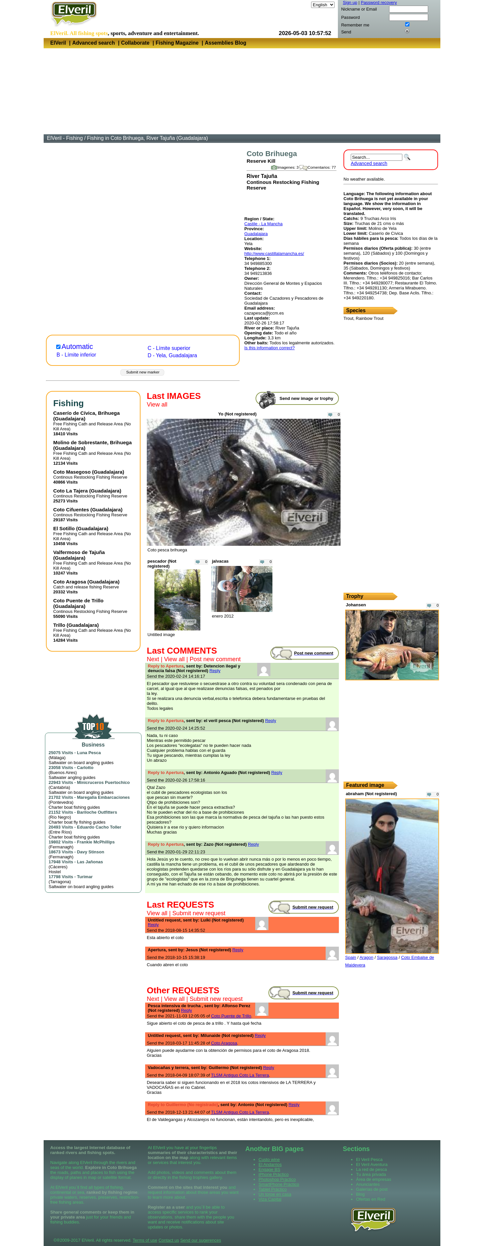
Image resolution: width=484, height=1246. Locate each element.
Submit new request (198, 913)
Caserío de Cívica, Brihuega (86, 413)
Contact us (168, 1240)
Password (350, 17)
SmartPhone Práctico (279, 1184)
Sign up (350, 2)
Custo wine (269, 1159)
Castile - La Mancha (263, 223)
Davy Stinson (90, 851)
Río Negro (59, 817)
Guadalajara (256, 233)
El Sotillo (64, 528)
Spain (350, 957)
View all (157, 404)
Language (300, 4)
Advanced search (93, 43)
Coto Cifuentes (71, 509)
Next (153, 659)
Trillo (59, 625)
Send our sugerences (200, 1240)
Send (346, 31)
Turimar (85, 876)
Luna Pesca (89, 752)
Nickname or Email (359, 9)
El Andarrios (270, 1164)
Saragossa (387, 957)
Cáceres (58, 866)
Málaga (57, 757)
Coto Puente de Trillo (78, 600)
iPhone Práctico (274, 1174)
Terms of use (145, 1240)
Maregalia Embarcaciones (103, 797)
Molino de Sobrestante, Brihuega (92, 442)
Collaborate (135, 43)
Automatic (77, 347)
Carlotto (85, 767)
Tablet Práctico (273, 1189)
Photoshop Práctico (277, 1179)
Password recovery (379, 2)
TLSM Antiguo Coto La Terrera (240, 1075)
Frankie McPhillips (96, 841)
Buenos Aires (62, 772)
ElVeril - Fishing (65, 138)
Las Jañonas (90, 861)
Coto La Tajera (70, 491)
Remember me (355, 24)
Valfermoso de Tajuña (79, 552)
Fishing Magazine (177, 43)
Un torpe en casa (275, 1194)
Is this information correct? (269, 347)
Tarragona (59, 881)
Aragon (366, 957)
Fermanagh (61, 846)
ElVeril (58, 43)
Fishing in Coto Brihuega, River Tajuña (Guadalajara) (147, 138)
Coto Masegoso (72, 472)
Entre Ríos (60, 832)
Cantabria (59, 787)
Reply (214, 670)
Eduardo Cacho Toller (99, 827)
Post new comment (215, 659)
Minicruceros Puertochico (103, 782)
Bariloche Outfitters (97, 812)
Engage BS (269, 1169)
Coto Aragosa (69, 581)
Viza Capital (270, 1199)
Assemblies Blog (225, 43)
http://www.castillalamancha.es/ (274, 253)
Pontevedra (61, 802)
